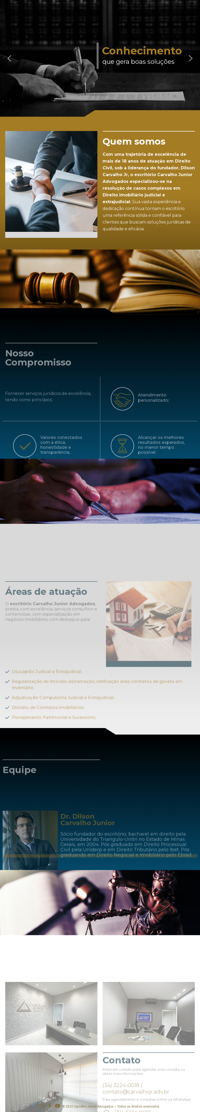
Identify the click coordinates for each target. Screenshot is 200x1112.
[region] (100, 58)
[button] (9, 58)
